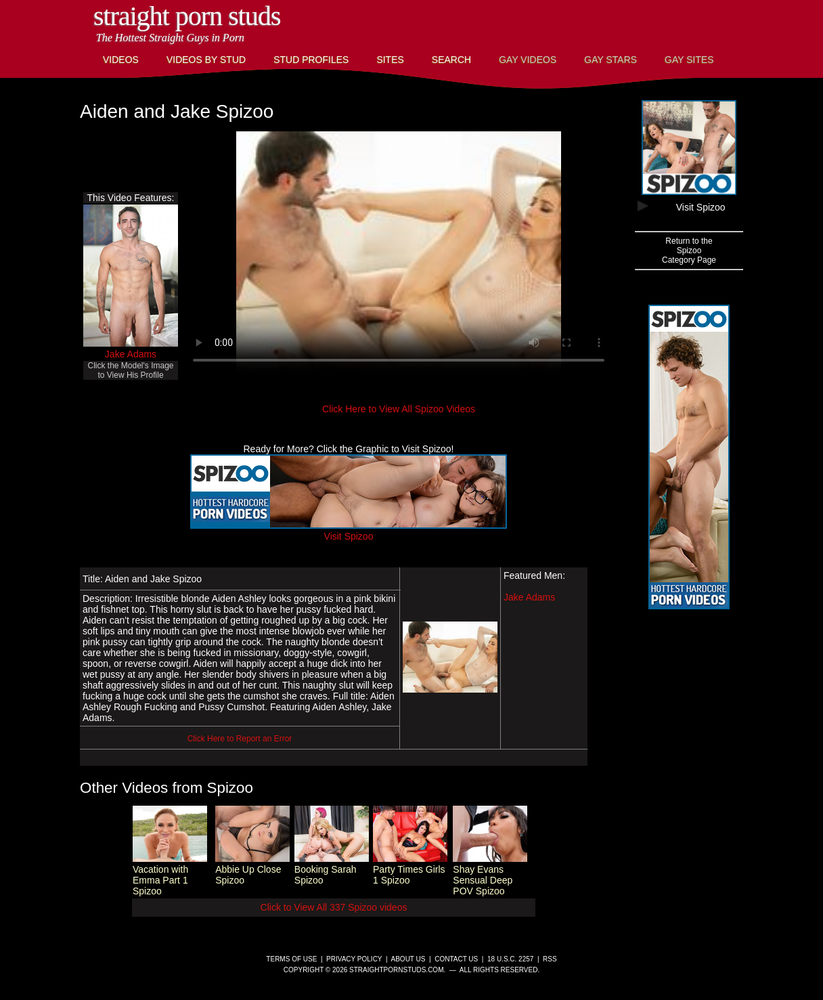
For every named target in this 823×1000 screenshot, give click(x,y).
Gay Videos (527, 59)
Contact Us (456, 959)
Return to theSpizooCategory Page (689, 250)
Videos (121, 59)
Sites (389, 59)
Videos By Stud (206, 59)
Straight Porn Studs (187, 16)
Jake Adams (130, 354)
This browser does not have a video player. (398, 253)
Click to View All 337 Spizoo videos (334, 907)
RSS (550, 959)
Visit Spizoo (348, 531)
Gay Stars (610, 59)
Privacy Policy (354, 959)
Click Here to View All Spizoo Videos (398, 409)
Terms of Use (291, 959)
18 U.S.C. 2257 (510, 959)
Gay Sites (689, 59)
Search (451, 59)
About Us (408, 959)
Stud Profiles (311, 59)
